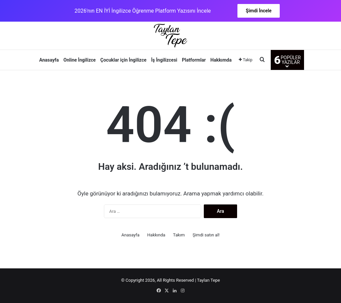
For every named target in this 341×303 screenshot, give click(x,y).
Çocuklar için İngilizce (123, 60)
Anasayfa (49, 60)
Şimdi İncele (258, 10)
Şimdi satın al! (205, 234)
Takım (179, 234)
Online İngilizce (80, 60)
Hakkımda (221, 60)
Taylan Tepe (208, 280)
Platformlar (193, 60)
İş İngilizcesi (164, 60)
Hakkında (156, 234)
